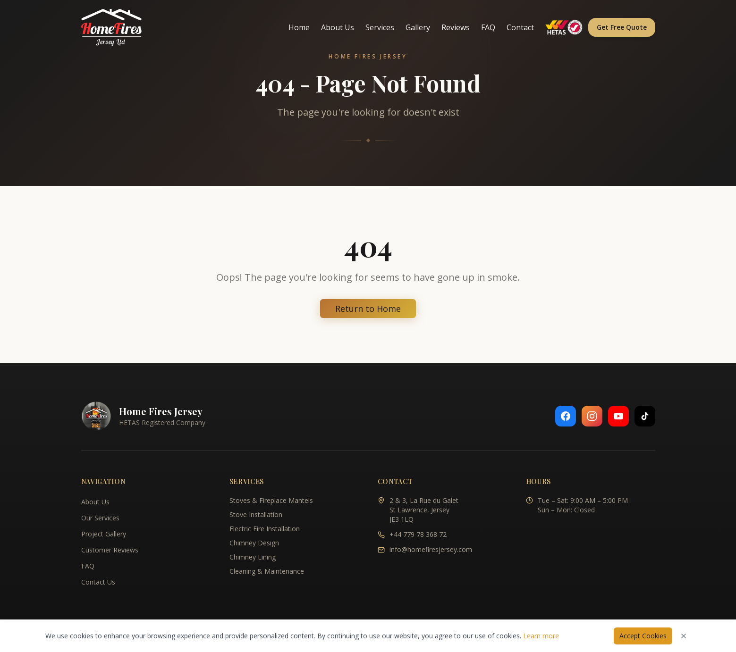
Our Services (100, 517)
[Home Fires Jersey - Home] (111, 27)
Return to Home (368, 308)
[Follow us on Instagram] (592, 416)
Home (299, 27)
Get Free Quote (622, 27)
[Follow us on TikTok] (644, 416)
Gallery (418, 27)
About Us (337, 27)
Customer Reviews (109, 549)
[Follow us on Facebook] (565, 416)
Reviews (455, 27)
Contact (520, 27)
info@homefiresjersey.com (430, 549)
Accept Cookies (643, 635)
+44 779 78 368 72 (418, 534)
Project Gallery (103, 533)
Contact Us (98, 581)
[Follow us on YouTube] (618, 416)
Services (379, 27)
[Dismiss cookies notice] (683, 635)
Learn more (541, 635)
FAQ (488, 27)
